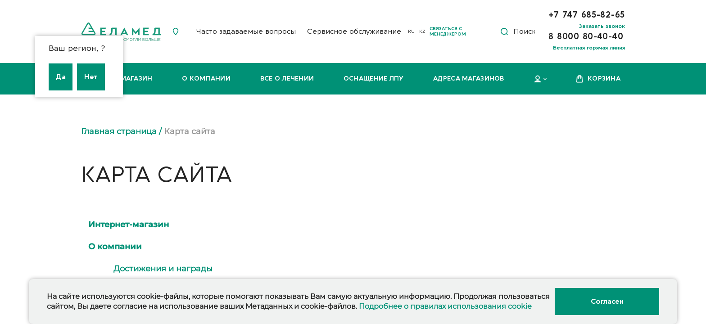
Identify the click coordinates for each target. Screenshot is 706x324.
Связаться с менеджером (448, 31)
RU (411, 31)
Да (60, 77)
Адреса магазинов (468, 78)
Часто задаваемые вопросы (246, 31)
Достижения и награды (163, 269)
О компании (206, 78)
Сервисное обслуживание (354, 31)
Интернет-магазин (128, 225)
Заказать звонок (602, 26)
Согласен (607, 301)
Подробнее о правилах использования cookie (445, 306)
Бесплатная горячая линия (589, 48)
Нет (91, 77)
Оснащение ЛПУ (374, 78)
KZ (422, 31)
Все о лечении (287, 78)
